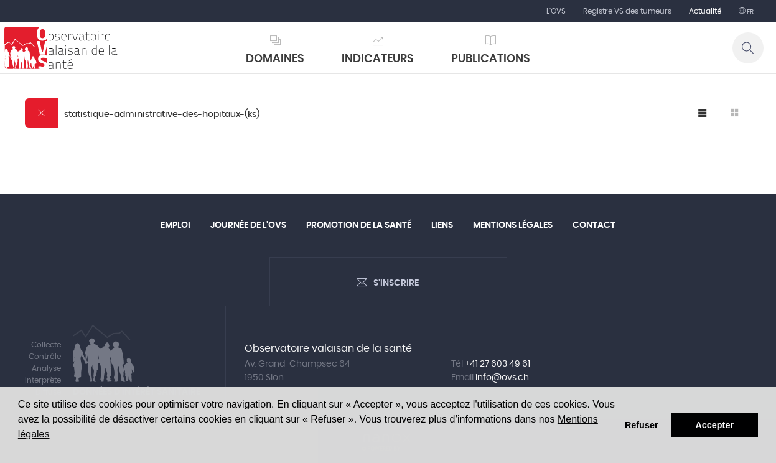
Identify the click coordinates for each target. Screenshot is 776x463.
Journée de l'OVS (248, 225)
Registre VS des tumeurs (627, 11)
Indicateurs (378, 59)
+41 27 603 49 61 (497, 364)
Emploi (175, 225)
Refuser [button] (641, 425)
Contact (594, 225)
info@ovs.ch (502, 377)
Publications (490, 59)
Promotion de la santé (358, 225)
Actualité (705, 11)
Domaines (275, 59)
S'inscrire (396, 283)
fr (750, 12)
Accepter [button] (714, 425)
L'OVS (556, 11)
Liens (442, 225)
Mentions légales (513, 225)
